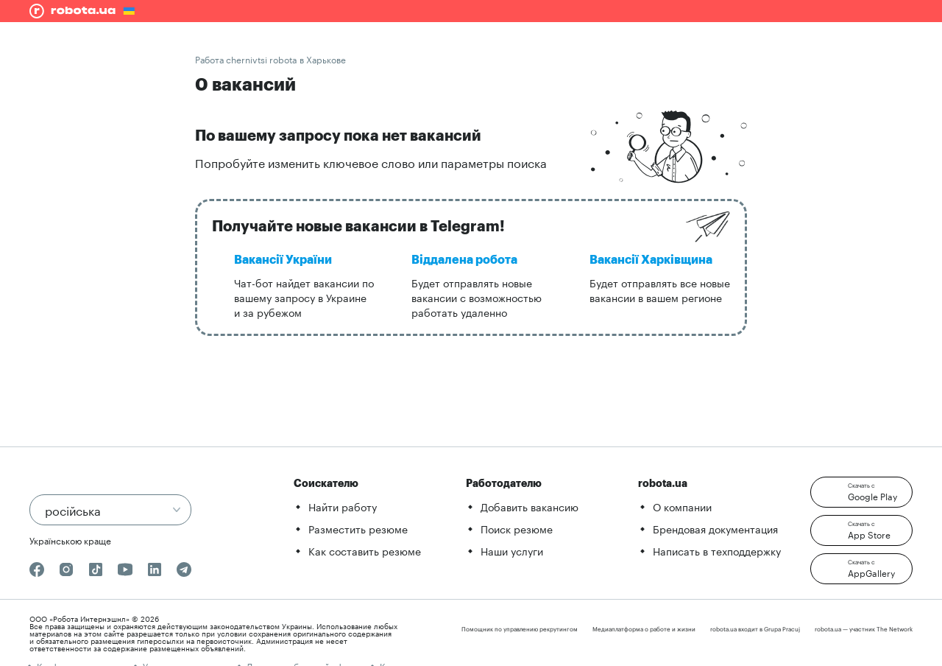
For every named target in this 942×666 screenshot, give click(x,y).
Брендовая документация (715, 528)
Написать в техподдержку (717, 550)
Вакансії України (283, 260)
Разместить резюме (358, 528)
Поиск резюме (517, 528)
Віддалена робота (464, 260)
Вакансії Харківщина (650, 260)
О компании (682, 506)
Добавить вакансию (529, 506)
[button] (861, 492)
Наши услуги (512, 550)
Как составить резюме (364, 550)
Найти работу (342, 506)
